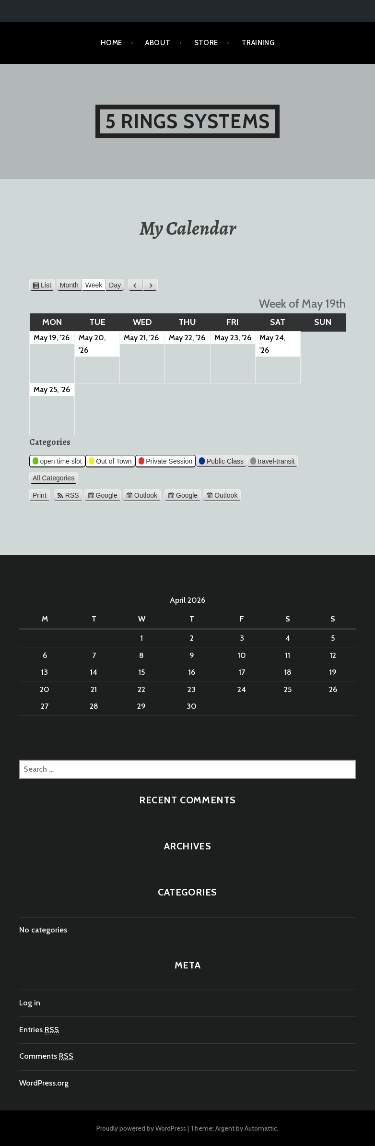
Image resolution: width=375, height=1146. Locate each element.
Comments (46, 1056)
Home (111, 42)
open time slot (57, 462)
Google (106, 495)
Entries (39, 1030)
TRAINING (258, 42)
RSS (72, 495)
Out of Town (110, 462)
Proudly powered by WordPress (141, 1128)
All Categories (53, 478)
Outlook (145, 495)
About (157, 42)
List (48, 285)
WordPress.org (44, 1082)
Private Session (166, 462)
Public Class (221, 462)
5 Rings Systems (187, 121)
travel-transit (272, 462)
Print (41, 494)
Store (206, 42)
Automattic (261, 1128)
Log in (29, 1002)
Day (115, 285)
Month (69, 285)
